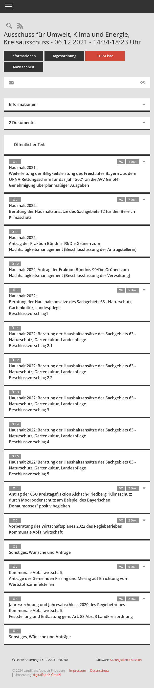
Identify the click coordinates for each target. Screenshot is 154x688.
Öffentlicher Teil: (29, 144)
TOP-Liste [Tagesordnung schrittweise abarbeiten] (105, 56)
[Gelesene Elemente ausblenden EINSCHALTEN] (143, 82)
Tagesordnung (64, 56)
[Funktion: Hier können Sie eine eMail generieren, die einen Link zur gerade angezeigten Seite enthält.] (11, 82)
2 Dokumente (21, 122)
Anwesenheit (23, 67)
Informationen (23, 56)
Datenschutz (99, 670)
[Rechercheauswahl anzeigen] (9, 26)
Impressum (77, 670)
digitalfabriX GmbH (47, 674)
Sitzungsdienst (126, 660)
